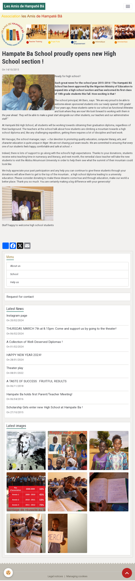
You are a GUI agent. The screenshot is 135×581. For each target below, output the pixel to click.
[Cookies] (8, 572)
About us (15, 266)
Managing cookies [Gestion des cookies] (76, 576)
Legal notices (55, 576)
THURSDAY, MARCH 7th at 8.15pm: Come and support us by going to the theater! (61, 328)
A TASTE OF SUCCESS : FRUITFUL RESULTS (36, 381)
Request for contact (20, 297)
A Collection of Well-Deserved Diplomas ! (34, 342)
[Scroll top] (127, 573)
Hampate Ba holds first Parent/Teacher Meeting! (39, 394)
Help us (14, 282)
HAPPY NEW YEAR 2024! (23, 355)
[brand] (24, 6)
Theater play (14, 368)
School (14, 274)
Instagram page (16, 315)
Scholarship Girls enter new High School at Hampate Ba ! (44, 407)
